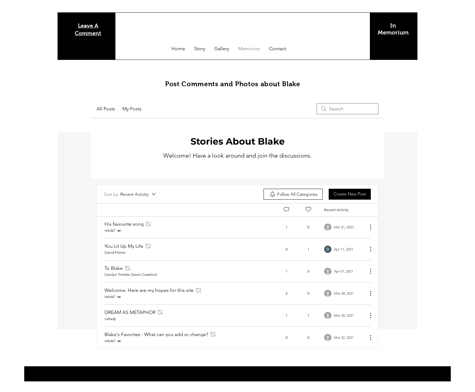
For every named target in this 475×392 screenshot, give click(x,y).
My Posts (131, 109)
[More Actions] (367, 227)
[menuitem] (293, 194)
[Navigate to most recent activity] (343, 227)
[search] (347, 108)
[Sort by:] (130, 194)
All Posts (106, 109)
